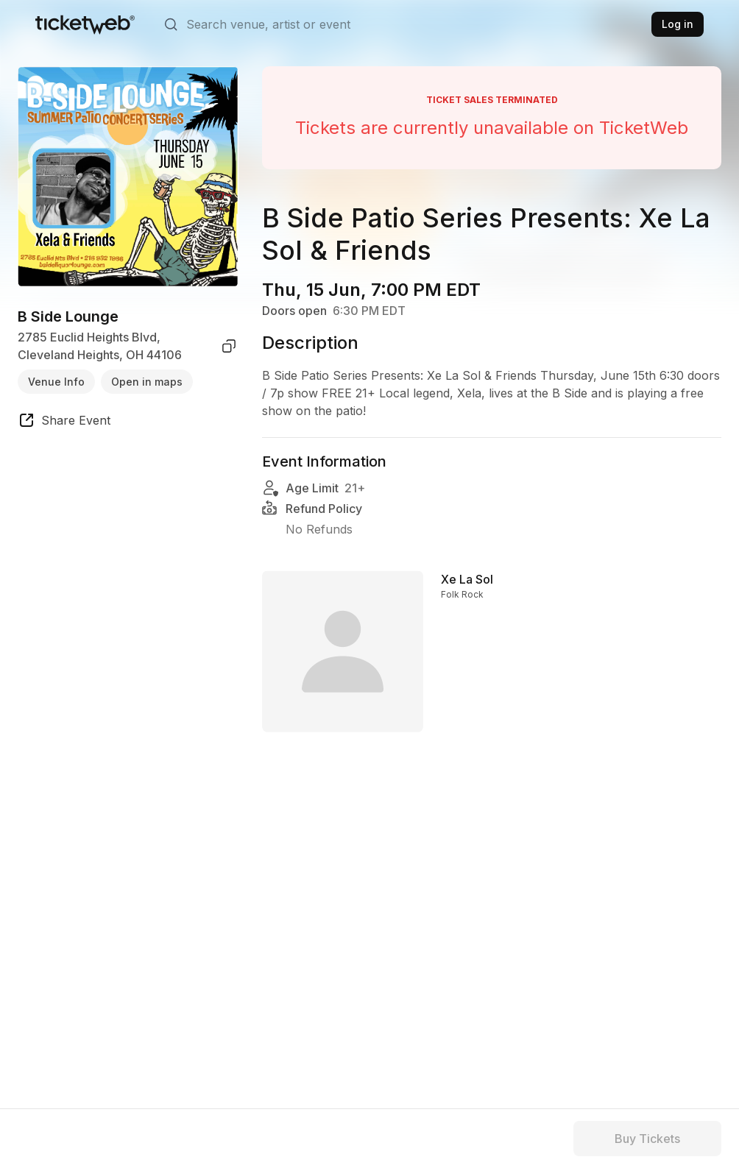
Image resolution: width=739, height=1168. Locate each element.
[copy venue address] (228, 346)
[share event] (64, 422)
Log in (677, 24)
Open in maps (147, 381)
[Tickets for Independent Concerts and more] (85, 24)
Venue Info (56, 381)
